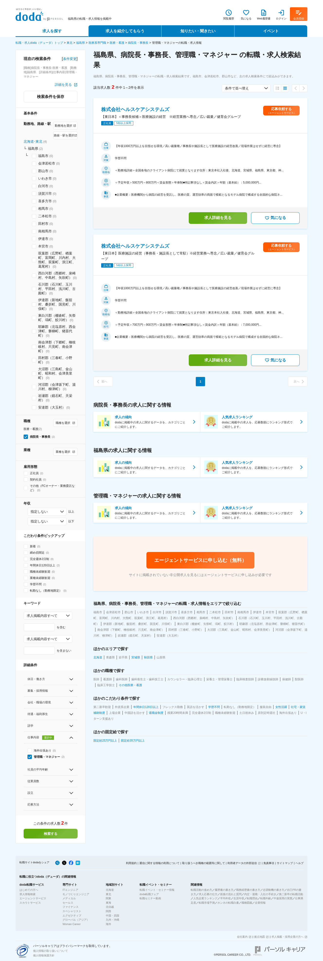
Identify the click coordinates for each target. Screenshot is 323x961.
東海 (108, 902)
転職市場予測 (207, 902)
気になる (275, 218)
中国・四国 (112, 915)
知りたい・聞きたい (197, 31)
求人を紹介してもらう (125, 31)
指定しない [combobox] (39, 512)
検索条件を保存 (50, 97)
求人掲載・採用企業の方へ (287, 936)
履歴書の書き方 (224, 889)
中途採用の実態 (283, 898)
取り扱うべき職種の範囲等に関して (203, 863)
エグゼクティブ (72, 915)
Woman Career (72, 924)
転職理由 (252, 898)
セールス (68, 902)
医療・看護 (117, 42)
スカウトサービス (30, 902)
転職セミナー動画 (150, 898)
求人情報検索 (27, 894)
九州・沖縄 (112, 919)
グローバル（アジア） (76, 919)
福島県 (80, 42)
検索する (50, 834)
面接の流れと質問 (231, 894)
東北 (69, 42)
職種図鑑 (247, 902)
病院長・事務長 (138, 42)
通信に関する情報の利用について (159, 863)
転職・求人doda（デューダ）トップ (39, 42)
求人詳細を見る (218, 218)
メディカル (69, 898)
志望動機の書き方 (273, 889)
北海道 (110, 889)
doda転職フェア (149, 894)
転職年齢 (265, 898)
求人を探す (52, 31)
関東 (108, 898)
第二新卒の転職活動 (291, 894)
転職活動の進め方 (201, 889)
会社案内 (242, 936)
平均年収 (225, 898)
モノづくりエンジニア (76, 894)
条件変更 (70, 59)
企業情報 (260, 902)
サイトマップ (285, 863)
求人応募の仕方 (208, 894)
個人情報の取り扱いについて (50, 950)
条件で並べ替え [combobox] (237, 88)
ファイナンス (71, 906)
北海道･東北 (33, 141)
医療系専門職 (97, 42)
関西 (108, 911)
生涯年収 (238, 898)
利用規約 (131, 863)
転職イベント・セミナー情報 (157, 889)
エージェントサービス (32, 898)
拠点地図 (259, 936)
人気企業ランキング (205, 898)
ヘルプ (300, 863)
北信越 (110, 906)
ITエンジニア (70, 889)
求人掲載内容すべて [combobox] (42, 616)
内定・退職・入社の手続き (260, 894)
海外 (108, 924)
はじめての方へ (28, 889)
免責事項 (268, 863)
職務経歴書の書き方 (248, 889)
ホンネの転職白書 (228, 902)
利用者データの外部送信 (242, 863)
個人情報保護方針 (43, 955)
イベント (271, 31)
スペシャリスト (72, 911)
